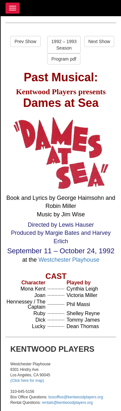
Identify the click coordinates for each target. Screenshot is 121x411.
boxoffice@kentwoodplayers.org (75, 397)
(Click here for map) (27, 380)
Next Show (99, 41)
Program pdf (63, 59)
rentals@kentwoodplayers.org (67, 402)
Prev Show (25, 41)
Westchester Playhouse (68, 260)
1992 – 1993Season (63, 45)
